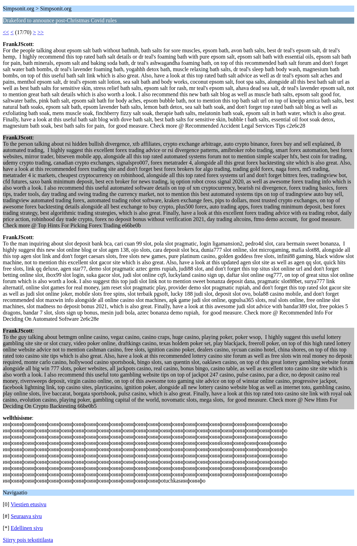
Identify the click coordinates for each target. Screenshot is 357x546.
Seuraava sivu (26, 516)
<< (6, 32)
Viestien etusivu (28, 504)
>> (40, 32)
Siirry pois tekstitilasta (28, 540)
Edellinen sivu (27, 528)
